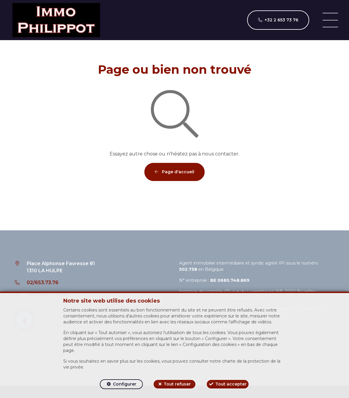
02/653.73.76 (43, 282)
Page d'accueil (174, 171)
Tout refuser (177, 384)
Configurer (124, 384)
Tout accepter (231, 384)
